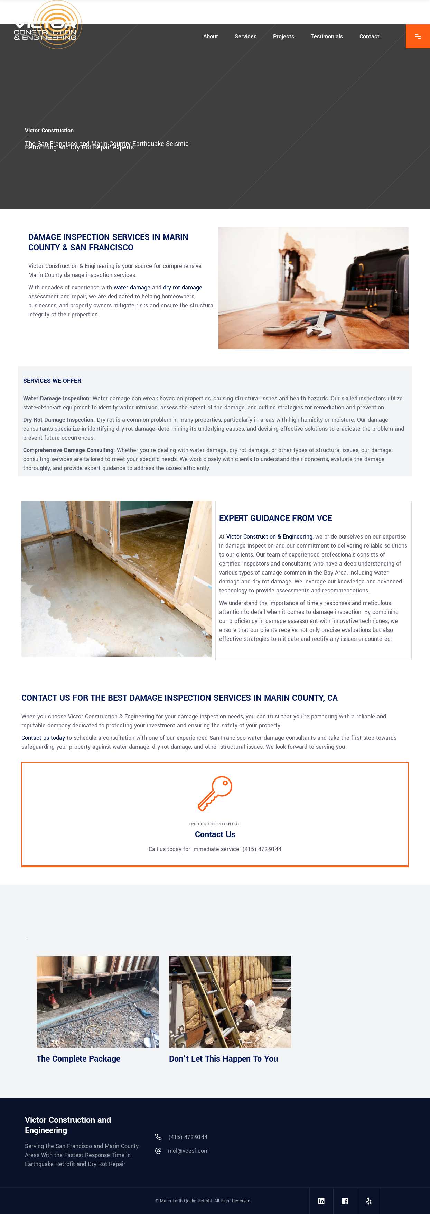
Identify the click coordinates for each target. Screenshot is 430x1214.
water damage (132, 287)
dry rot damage (182, 287)
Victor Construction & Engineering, (270, 537)
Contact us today (43, 738)
